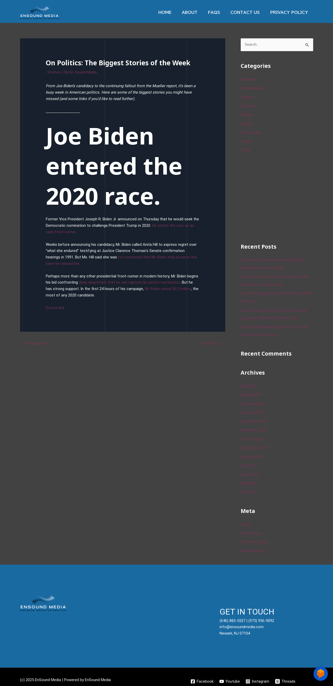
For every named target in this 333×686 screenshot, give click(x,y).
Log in (246, 519)
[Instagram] (257, 675)
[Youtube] (229, 675)
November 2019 (254, 426)
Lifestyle (248, 105)
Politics (54, 72)
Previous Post (35, 343)
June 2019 (249, 469)
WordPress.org (253, 545)
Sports (246, 123)
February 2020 (253, 400)
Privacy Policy (290, 12)
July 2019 (249, 461)
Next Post (214, 343)
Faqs (220, 12)
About (198, 12)
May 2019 (249, 478)
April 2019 (249, 487)
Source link (55, 307)
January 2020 (252, 409)
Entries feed (251, 527)
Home (176, 12)
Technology (250, 131)
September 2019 (255, 443)
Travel (246, 140)
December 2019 (254, 417)
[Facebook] (201, 675)
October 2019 (252, 435)
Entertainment (253, 88)
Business (248, 79)
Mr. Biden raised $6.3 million (168, 288)
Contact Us (249, 12)
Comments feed (255, 536)
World (245, 149)
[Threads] (286, 675)
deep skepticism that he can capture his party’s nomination (129, 282)
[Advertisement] (279, 196)
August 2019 (251, 452)
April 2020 (249, 383)
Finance (247, 97)
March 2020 (250, 391)
